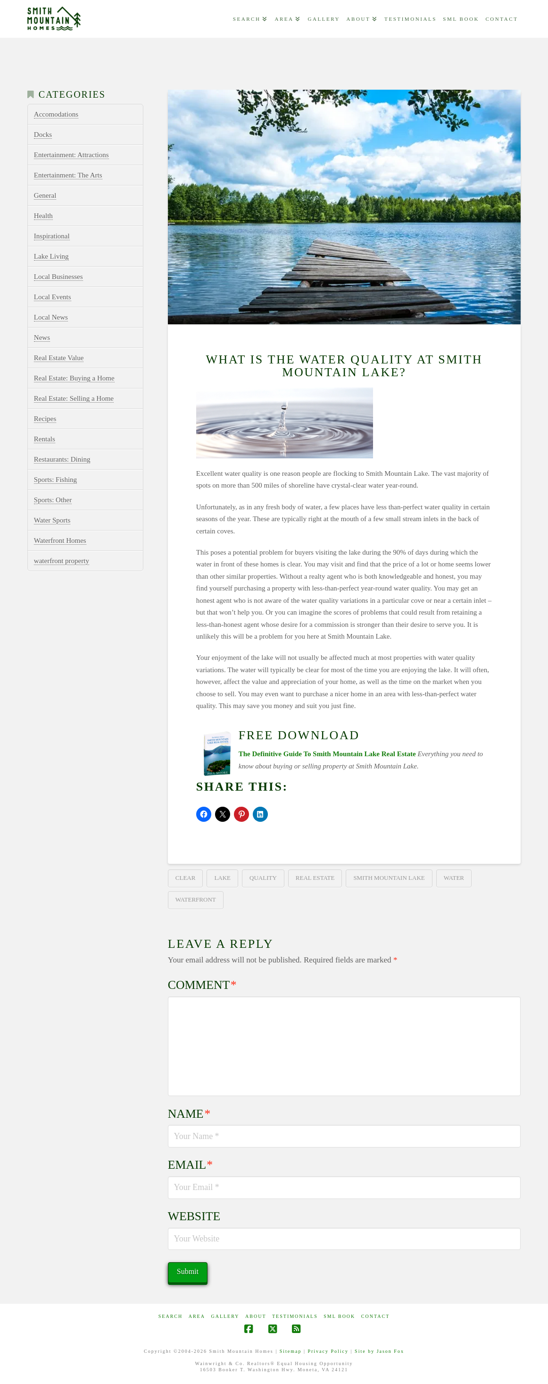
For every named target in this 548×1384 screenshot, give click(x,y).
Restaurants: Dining (62, 459)
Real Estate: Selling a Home (74, 398)
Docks (43, 134)
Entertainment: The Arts (68, 175)
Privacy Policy (328, 1351)
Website (194, 1216)
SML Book (339, 1316)
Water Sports (52, 520)
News (42, 337)
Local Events (52, 297)
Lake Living (51, 256)
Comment (202, 985)
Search (170, 1316)
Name (189, 1114)
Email (190, 1165)
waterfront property (61, 561)
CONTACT (375, 1316)
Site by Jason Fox (379, 1351)
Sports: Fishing (55, 479)
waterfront (195, 899)
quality (263, 877)
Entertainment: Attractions (71, 155)
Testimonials (295, 1316)
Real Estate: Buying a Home (74, 378)
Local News (51, 317)
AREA (197, 1316)
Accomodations (56, 114)
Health (43, 215)
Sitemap (291, 1351)
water (454, 877)
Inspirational (52, 236)
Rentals (44, 439)
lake (222, 877)
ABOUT (255, 1316)
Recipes (45, 418)
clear (185, 877)
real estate (315, 877)
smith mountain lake (388, 877)
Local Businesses (58, 276)
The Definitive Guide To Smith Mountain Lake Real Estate (327, 754)
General (45, 195)
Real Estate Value (59, 358)
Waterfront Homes (60, 540)
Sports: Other (53, 500)
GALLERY (225, 1316)
